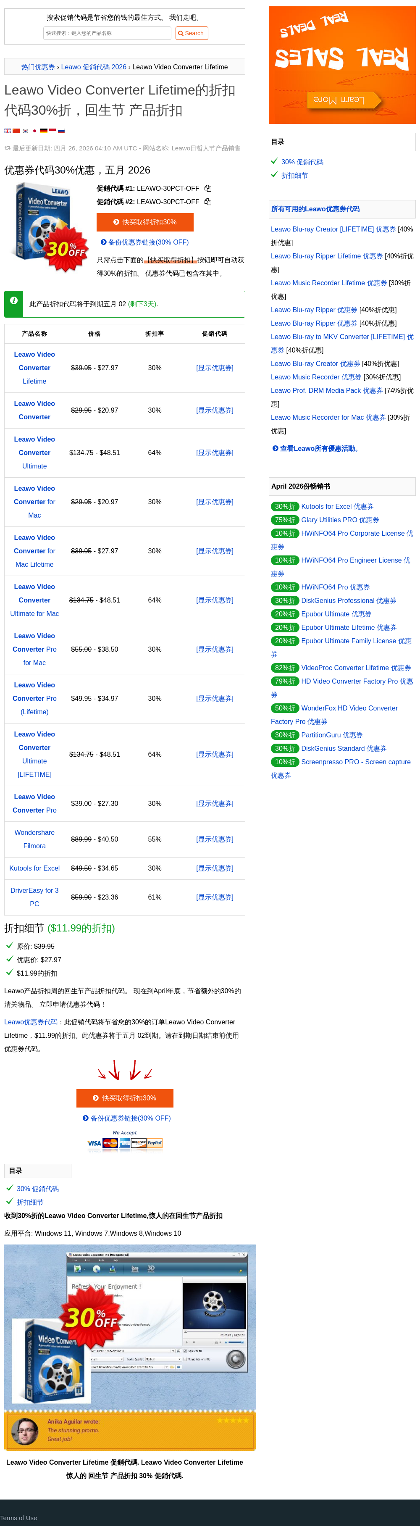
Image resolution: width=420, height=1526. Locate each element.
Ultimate (34, 453)
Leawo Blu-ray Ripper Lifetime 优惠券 (327, 256)
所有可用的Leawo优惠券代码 (315, 209)
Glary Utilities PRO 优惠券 (340, 520)
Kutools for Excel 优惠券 (337, 506)
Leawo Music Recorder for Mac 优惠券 (328, 417)
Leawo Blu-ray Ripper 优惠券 (314, 309)
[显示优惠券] (215, 367)
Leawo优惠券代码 (31, 1022)
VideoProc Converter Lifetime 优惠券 (356, 667)
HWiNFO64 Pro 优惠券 (335, 587)
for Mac (34, 502)
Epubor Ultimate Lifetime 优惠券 (349, 627)
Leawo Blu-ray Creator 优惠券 (315, 363)
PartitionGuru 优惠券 (332, 735)
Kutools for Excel (34, 868)
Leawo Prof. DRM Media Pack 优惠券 (327, 390)
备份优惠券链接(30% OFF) (144, 242)
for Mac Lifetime (34, 551)
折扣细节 (30, 1202)
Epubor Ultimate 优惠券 (336, 614)
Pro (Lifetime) (35, 698)
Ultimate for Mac (34, 600)
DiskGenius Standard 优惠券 (344, 748)
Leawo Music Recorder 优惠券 (316, 377)
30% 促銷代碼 (38, 1188)
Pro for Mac (35, 649)
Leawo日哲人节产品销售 (206, 148)
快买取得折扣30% (144, 222)
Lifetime (34, 368)
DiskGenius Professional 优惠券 (348, 600)
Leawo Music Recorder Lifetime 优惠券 (329, 283)
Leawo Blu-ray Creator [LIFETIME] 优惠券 (333, 229)
